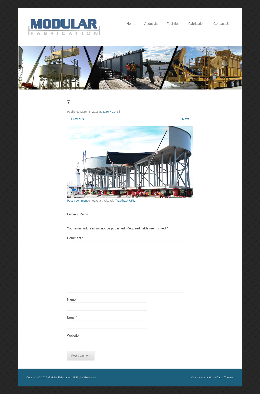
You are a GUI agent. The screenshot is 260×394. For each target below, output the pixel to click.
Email (72, 317)
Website (73, 335)
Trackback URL (125, 200)
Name (72, 299)
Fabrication (196, 23)
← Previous (75, 119)
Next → (187, 119)
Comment (75, 238)
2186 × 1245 (110, 111)
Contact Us (221, 23)
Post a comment (77, 200)
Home (131, 23)
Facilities (173, 23)
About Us (151, 23)
